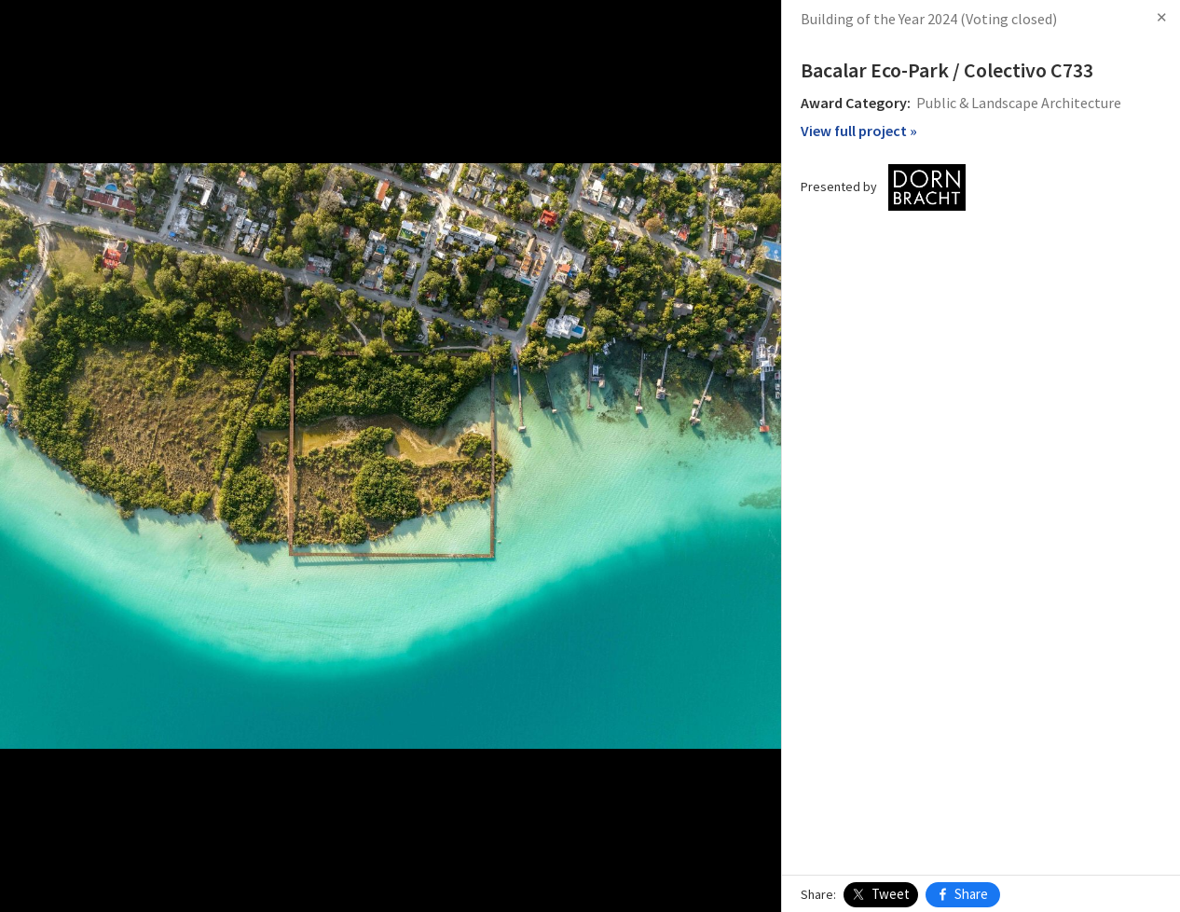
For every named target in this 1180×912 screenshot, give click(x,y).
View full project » (859, 130)
